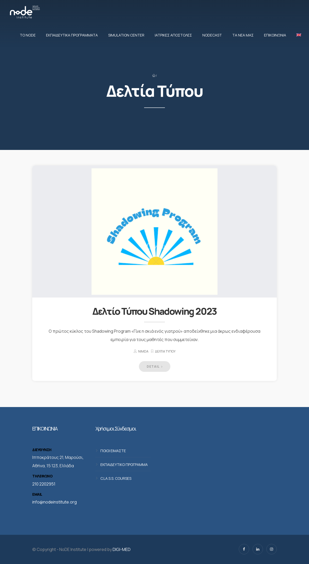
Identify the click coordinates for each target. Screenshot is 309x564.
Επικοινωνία (275, 35)
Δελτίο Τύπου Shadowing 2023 (154, 311)
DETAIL (155, 366)
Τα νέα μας (243, 35)
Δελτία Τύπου (165, 351)
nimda (143, 351)
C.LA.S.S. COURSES (115, 478)
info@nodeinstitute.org (54, 502)
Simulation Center (126, 35)
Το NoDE (28, 35)
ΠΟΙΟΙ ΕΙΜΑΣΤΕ (113, 450)
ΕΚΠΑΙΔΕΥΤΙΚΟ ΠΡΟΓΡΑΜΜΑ (124, 464)
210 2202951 (43, 484)
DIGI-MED (122, 549)
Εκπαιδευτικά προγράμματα (72, 35)
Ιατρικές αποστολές (173, 35)
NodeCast (212, 35)
